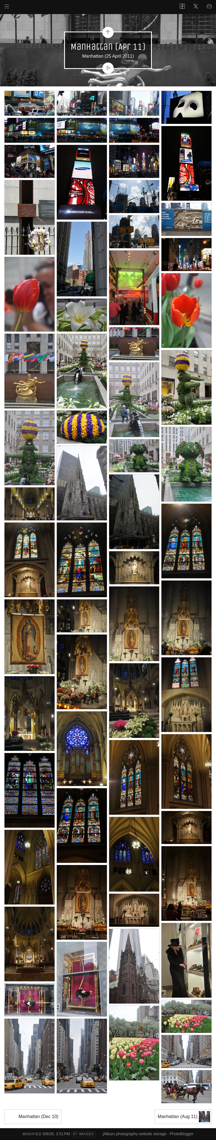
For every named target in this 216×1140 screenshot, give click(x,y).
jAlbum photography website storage (134, 1134)
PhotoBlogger (182, 1134)
